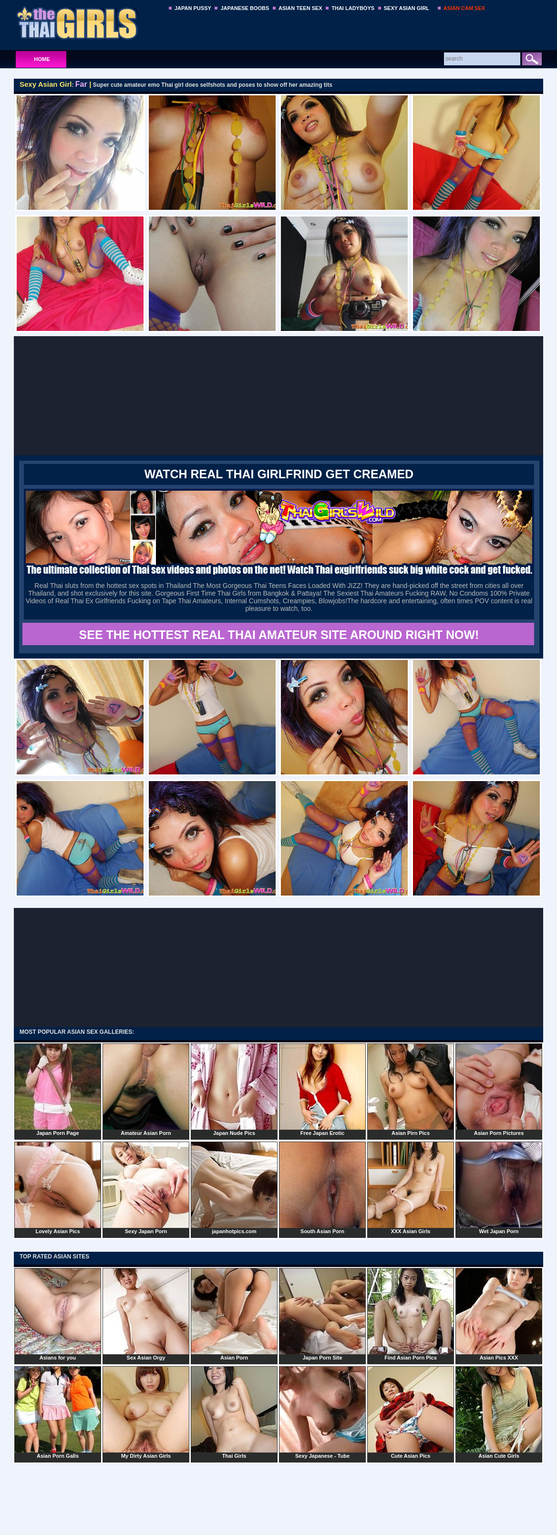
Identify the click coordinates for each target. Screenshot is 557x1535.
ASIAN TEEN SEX (300, 8)
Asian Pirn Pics (410, 1089)
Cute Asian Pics (410, 1412)
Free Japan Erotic (322, 1089)
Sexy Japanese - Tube (322, 1412)
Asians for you (57, 1314)
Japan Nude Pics (234, 1089)
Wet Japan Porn (498, 1188)
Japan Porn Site (322, 1314)
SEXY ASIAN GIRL (406, 8)
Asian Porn (234, 1314)
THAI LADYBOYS (352, 8)
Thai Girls (234, 1412)
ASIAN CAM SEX (464, 8)
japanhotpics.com (234, 1188)
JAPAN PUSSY (193, 8)
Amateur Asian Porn (146, 1089)
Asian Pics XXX (498, 1314)
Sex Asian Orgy (146, 1314)
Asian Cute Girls (498, 1412)
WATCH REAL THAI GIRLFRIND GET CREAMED (278, 474)
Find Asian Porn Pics (410, 1314)
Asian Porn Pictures (498, 1089)
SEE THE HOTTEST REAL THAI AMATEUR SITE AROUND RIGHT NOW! (279, 634)
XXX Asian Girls (410, 1188)
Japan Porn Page (57, 1089)
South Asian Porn (322, 1188)
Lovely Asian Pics (57, 1188)
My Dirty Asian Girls (146, 1412)
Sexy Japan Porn (146, 1188)
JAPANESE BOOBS (244, 8)
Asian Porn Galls (57, 1412)
